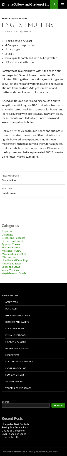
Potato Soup (33, 190)
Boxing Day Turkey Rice (15, 427)
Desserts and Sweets (13, 240)
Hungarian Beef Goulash (15, 424)
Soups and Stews (11, 266)
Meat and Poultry (11, 250)
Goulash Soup (33, 178)
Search (5, 401)
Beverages (7, 234)
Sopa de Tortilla (10, 436)
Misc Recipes (9, 257)
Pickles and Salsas (11, 263)
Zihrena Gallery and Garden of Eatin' (26, 4)
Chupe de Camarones (14, 430)
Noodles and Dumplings (15, 260)
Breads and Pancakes (15, 18)
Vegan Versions (10, 269)
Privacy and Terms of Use (13, 451)
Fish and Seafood (11, 247)
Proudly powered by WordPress (43, 451)
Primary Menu (62, 4)
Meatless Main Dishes (14, 253)
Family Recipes (10, 295)
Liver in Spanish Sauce (14, 433)
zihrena (26, 31)
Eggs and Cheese (11, 244)
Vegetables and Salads (14, 273)
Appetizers (8, 231)
